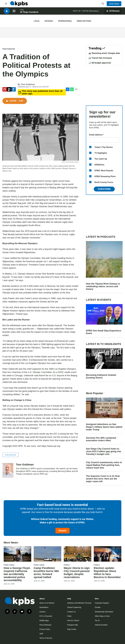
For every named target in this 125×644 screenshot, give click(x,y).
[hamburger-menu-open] (6, 3)
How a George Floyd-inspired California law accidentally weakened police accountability (17, 574)
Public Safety (9, 565)
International (65, 21)
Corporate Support (102, 603)
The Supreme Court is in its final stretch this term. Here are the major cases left (103, 479)
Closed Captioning (74, 607)
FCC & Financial (45, 616)
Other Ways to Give (102, 616)
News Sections (84, 21)
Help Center (71, 629)
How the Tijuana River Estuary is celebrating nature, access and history (103, 286)
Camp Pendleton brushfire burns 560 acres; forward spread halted (46, 572)
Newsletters (43, 607)
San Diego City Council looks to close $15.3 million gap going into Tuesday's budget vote (103, 451)
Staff (41, 634)
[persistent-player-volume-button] (14, 12)
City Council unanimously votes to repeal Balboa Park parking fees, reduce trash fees (104, 465)
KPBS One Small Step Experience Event (103, 332)
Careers (42, 612)
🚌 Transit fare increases (100, 58)
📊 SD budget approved (100, 63)
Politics (67, 565)
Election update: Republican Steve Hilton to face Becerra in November (107, 572)
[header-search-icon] (102, 4)
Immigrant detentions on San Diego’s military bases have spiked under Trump (104, 427)
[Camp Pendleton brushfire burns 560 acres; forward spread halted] (47, 554)
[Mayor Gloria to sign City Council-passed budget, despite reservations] (77, 554)
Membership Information (104, 612)
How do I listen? (73, 620)
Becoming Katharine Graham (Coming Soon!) (101, 376)
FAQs (69, 616)
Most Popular (95, 393)
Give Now (114, 3)
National (49, 21)
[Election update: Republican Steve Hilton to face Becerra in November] (107, 554)
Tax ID (97, 620)
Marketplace (94, 12)
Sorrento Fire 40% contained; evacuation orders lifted (101, 439)
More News (12, 542)
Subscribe (104, 189)
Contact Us (71, 612)
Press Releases (45, 625)
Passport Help (72, 625)
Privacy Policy (44, 629)
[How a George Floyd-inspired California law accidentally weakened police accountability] (17, 554)
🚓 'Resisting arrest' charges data (104, 53)
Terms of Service (45, 638)
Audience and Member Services (79, 603)
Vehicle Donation (101, 625)
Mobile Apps (44, 620)
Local (37, 21)
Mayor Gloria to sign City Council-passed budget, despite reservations (77, 572)
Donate (62, 530)
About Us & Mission (46, 603)
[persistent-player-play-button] (7, 12)
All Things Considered (29, 13)
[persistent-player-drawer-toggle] (112, 12)
